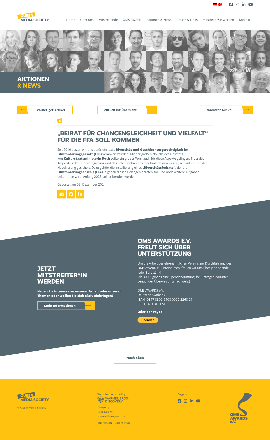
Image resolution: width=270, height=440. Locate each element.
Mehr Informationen (60, 306)
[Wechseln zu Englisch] (220, 4)
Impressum (104, 423)
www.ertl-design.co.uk (111, 416)
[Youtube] (250, 4)
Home (70, 20)
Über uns (86, 20)
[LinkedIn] (243, 4)
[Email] (61, 194)
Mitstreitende (108, 20)
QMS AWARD (132, 20)
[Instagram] (237, 4)
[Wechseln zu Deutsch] (215, 4)
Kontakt (244, 20)
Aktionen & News (159, 20)
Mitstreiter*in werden (218, 20)
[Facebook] (231, 4)
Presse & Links (187, 20)
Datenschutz (122, 423)
